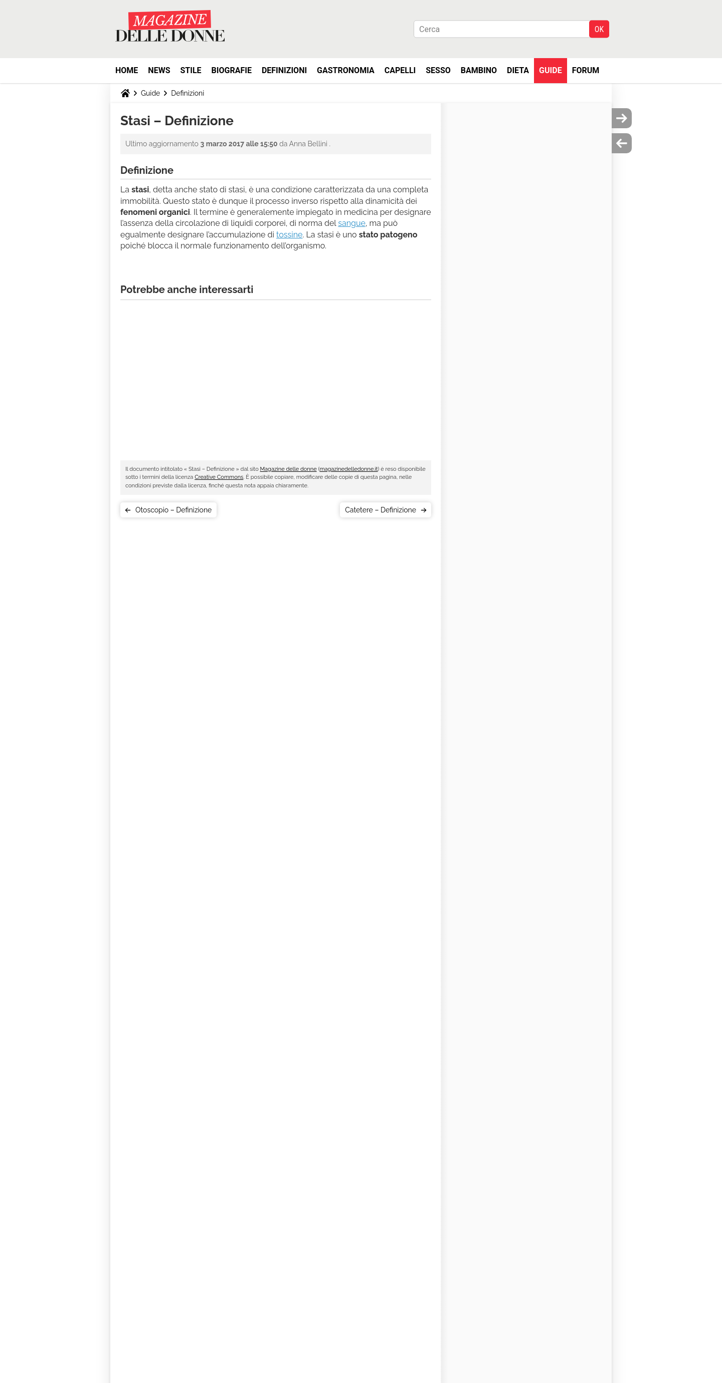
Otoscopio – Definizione (173, 510)
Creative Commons (219, 477)
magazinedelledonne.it (348, 469)
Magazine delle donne (288, 469)
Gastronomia (346, 70)
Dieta (518, 70)
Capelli (400, 70)
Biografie (232, 70)
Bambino (479, 70)
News (159, 70)
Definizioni (284, 70)
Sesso (438, 70)
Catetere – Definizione (380, 510)
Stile (190, 70)
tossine (289, 234)
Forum (586, 70)
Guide (550, 70)
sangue (352, 223)
